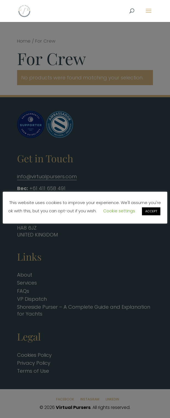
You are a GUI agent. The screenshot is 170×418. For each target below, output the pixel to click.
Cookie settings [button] (119, 211)
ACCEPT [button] (151, 211)
